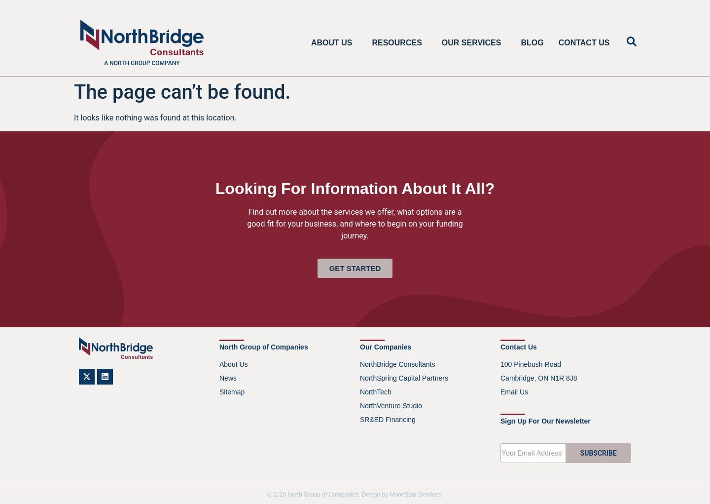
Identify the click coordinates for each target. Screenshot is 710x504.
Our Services (474, 43)
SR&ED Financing (388, 420)
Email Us (514, 392)
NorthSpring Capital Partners (404, 378)
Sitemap (232, 392)
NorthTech (375, 392)
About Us (334, 43)
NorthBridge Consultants (397, 364)
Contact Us (584, 43)
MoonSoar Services (415, 494)
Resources (399, 43)
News (228, 378)
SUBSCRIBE (598, 453)
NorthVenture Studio (391, 406)
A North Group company (141, 63)
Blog (532, 43)
